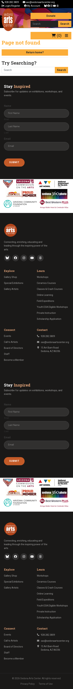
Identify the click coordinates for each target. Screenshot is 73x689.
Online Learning (45, 295)
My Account (32, 5)
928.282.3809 (10, 2)
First (6, 119)
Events (7, 336)
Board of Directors (13, 348)
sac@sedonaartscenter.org (39, 2)
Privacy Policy (27, 684)
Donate (50, 15)
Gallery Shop (10, 277)
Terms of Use (46, 684)
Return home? (35, 52)
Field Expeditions (45, 301)
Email (7, 138)
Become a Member (14, 360)
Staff (7, 354)
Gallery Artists (11, 289)
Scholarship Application (49, 319)
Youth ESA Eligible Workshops (52, 307)
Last (6, 132)
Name (7, 105)
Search (64, 23)
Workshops (42, 277)
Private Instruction (46, 313)
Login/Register (11, 5)
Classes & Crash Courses (50, 289)
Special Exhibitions (13, 283)
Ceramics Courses (46, 283)
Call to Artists (11, 342)
